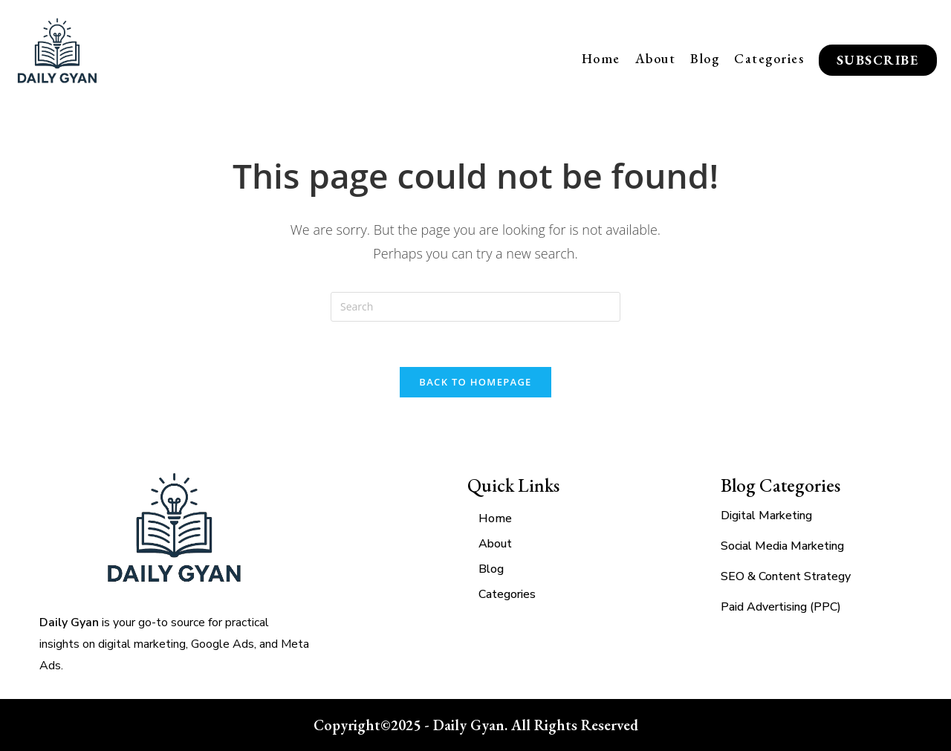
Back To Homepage (475, 381)
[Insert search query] (475, 307)
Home (601, 58)
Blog (704, 58)
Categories (769, 58)
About (655, 58)
